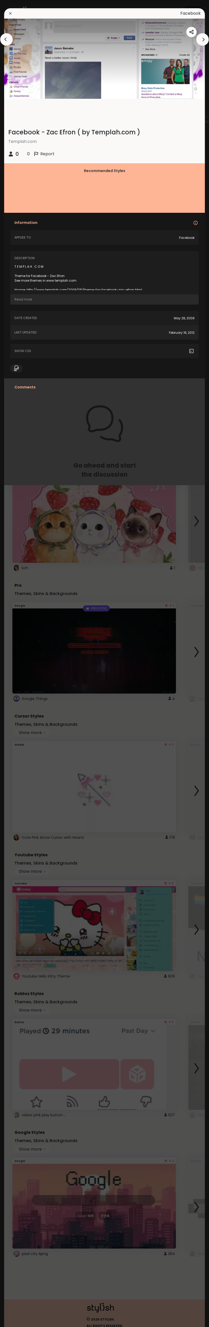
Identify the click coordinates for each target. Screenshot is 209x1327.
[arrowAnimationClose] (6, 39)
